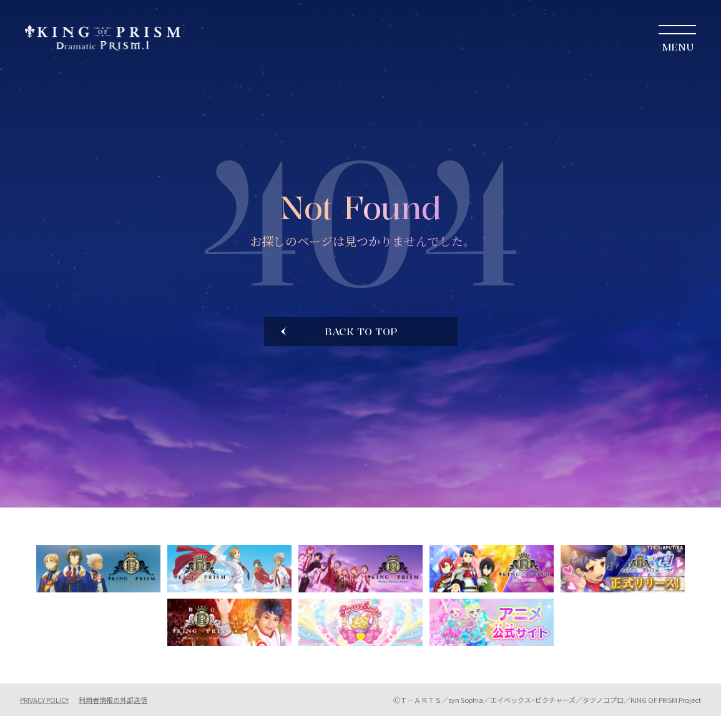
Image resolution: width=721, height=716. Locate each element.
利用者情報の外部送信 (113, 700)
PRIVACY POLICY (44, 700)
